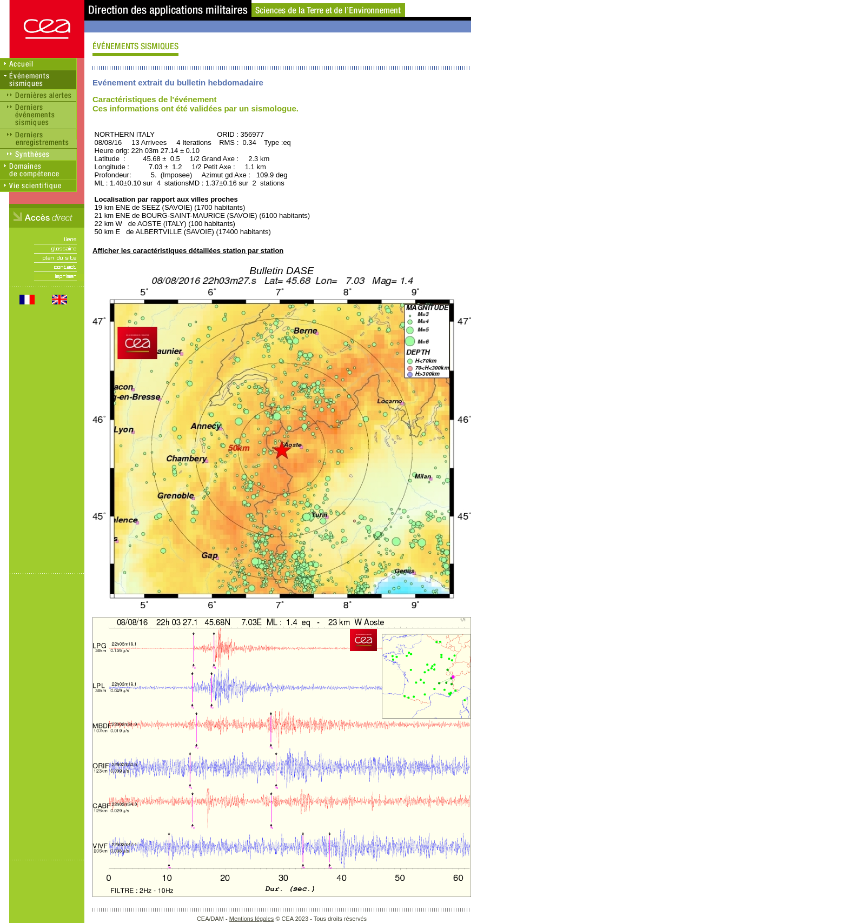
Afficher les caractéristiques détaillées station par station (187, 251)
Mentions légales (251, 918)
